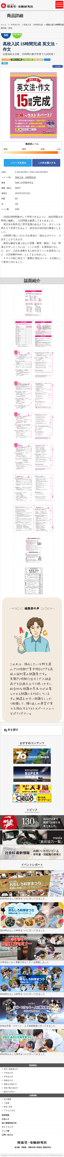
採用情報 (5, 1115)
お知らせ (5, 1119)
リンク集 (5, 1131)
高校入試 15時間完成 (33, 25)
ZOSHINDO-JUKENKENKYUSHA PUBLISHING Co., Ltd (29, 1155)
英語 (6, 35)
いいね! (58, 66)
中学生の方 (15, 25)
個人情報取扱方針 (9, 1123)
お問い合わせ (7, 1135)
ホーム (3, 25)
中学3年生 (17, 35)
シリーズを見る (18, 162)
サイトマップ (7, 1127)
